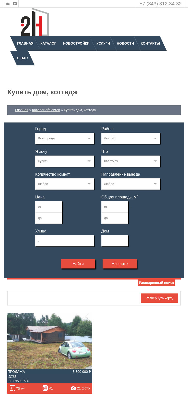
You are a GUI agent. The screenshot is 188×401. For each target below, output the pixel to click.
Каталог (48, 43)
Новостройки (76, 43)
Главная (25, 43)
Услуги (103, 43)
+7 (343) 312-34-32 (161, 3)
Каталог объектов (46, 110)
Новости (125, 43)
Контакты (150, 43)
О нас (22, 58)
